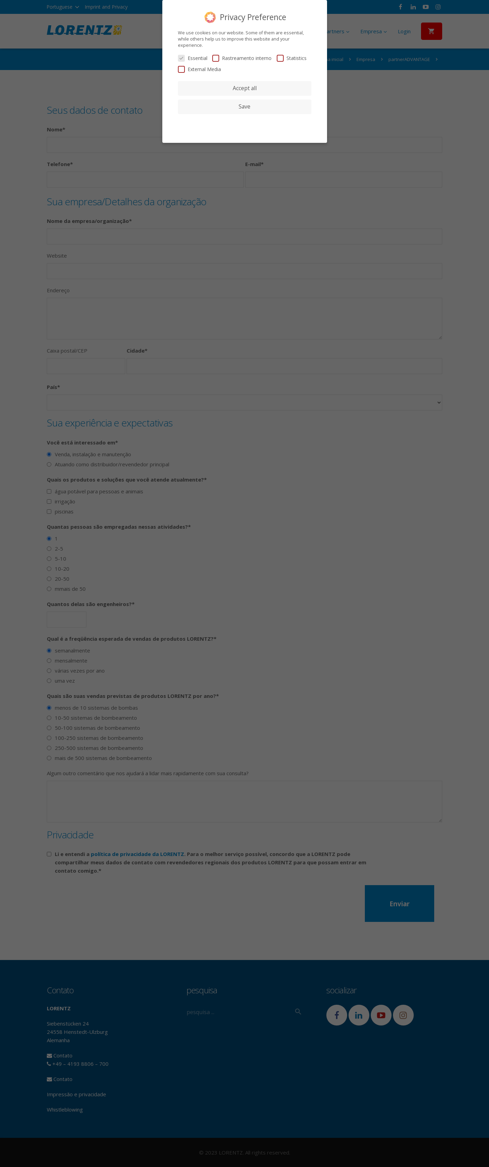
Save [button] (244, 106)
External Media (199, 69)
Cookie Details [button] (245, 129)
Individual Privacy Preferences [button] (244, 120)
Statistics (292, 58)
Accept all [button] (245, 88)
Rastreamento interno (242, 58)
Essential (192, 58)
